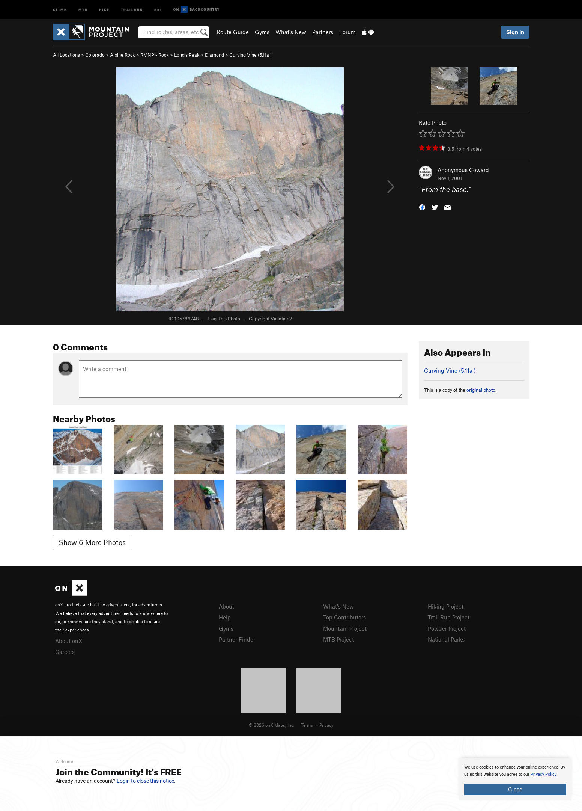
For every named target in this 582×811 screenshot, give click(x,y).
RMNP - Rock (154, 55)
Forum (347, 32)
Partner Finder (237, 639)
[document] (515, 779)
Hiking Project (445, 606)
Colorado (95, 55)
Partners (322, 32)
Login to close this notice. (146, 781)
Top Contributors (344, 617)
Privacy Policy (543, 774)
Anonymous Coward (463, 169)
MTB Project (338, 639)
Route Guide (233, 32)
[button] (422, 206)
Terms (307, 725)
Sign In (515, 32)
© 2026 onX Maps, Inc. (272, 725)
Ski (158, 9)
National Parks (446, 639)
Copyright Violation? (270, 319)
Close (515, 789)
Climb (60, 9)
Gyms (262, 32)
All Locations (66, 55)
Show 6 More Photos (92, 542)
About (226, 606)
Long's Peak (187, 55)
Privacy (326, 725)
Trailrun (132, 9)
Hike (104, 9)
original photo (480, 390)
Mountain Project (345, 628)
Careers (65, 651)
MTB (83, 9)
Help (225, 617)
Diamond (214, 55)
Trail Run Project (448, 617)
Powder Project (447, 628)
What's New (290, 32)
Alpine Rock (122, 55)
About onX (68, 640)
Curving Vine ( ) (250, 55)
